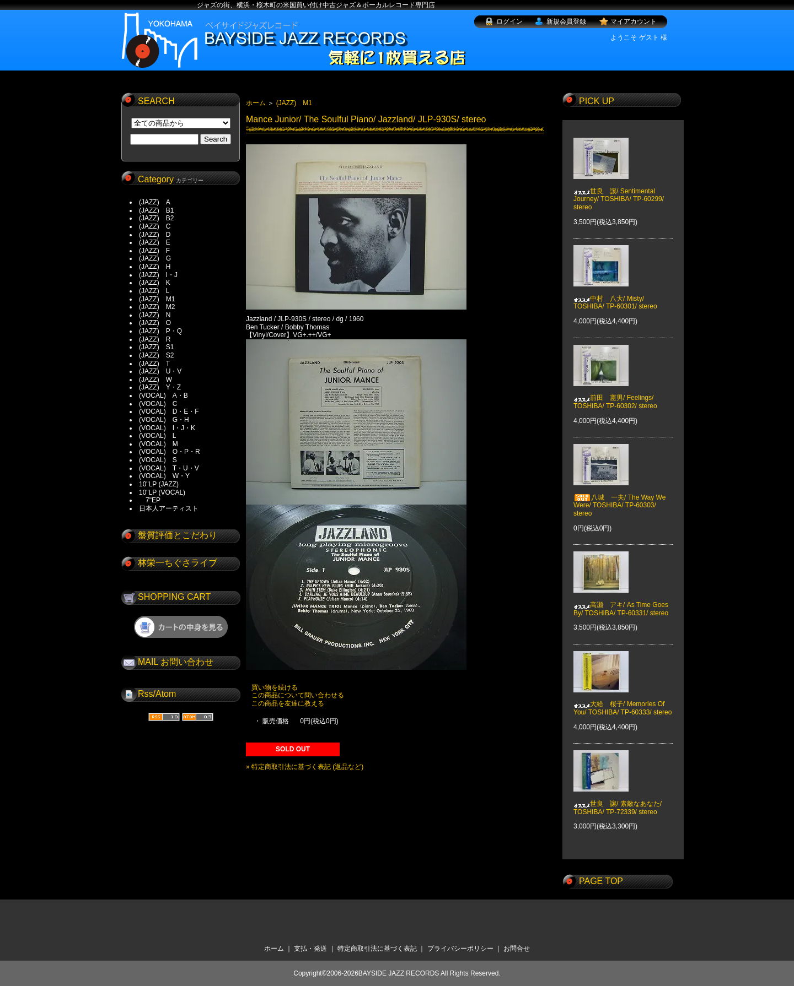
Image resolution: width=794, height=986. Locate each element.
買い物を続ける (274, 687)
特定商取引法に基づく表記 (377, 948)
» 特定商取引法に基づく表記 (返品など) (304, 767)
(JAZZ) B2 (156, 218)
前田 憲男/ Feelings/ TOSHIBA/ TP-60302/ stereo (615, 394)
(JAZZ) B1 (156, 210)
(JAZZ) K (154, 282)
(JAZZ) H (154, 266)
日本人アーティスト (168, 508)
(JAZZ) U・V (160, 371)
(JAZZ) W (155, 379)
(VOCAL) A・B (163, 395)
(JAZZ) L (154, 291)
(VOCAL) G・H (164, 420)
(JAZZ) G (155, 258)
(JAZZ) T (154, 363)
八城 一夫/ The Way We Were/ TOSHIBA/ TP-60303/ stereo (619, 498)
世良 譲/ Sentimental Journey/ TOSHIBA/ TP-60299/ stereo (618, 191)
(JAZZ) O (155, 323)
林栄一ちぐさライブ (177, 562)
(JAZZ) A (154, 202)
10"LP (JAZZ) (159, 484)
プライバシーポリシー (460, 948)
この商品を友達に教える (287, 703)
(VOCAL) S (158, 460)
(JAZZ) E (154, 242)
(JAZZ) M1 (157, 299)
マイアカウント (633, 21)
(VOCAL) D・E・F (169, 411)
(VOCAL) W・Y (164, 476)
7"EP (149, 500)
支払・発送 (310, 948)
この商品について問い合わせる (297, 695)
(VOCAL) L (157, 436)
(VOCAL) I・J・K (167, 428)
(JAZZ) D (154, 235)
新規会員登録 (566, 21)
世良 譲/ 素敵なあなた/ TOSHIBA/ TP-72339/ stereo (617, 800)
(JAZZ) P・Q (160, 331)
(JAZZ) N (154, 315)
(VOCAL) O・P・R (169, 452)
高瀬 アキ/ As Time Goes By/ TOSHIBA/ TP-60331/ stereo (620, 601)
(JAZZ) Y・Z (160, 387)
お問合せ (516, 948)
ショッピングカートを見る (181, 627)
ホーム (256, 103)
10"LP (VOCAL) (162, 492)
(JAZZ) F (154, 250)
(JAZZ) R (154, 339)
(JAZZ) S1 (156, 347)
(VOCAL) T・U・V (169, 468)
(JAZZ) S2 (156, 355)
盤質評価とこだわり (177, 535)
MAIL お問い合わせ (175, 662)
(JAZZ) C (154, 226)
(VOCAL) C (158, 404)
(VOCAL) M (158, 444)
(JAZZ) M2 (157, 307)
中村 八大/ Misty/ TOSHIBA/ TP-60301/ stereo (615, 295)
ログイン (509, 21)
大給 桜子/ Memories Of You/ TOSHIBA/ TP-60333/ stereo (622, 700)
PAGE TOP (601, 881)
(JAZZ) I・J (161, 275)
